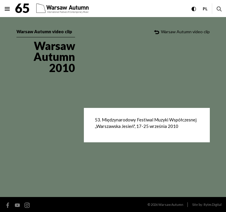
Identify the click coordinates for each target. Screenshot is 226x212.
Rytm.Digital (213, 204)
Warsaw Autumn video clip (44, 31)
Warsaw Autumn (170, 204)
